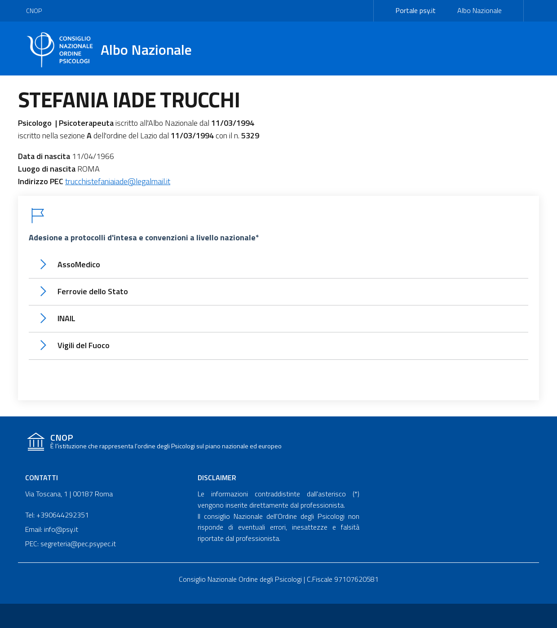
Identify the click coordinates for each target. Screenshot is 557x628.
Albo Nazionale (479, 10)
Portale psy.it (415, 10)
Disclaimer (217, 477)
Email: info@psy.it (51, 529)
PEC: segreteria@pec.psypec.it (70, 543)
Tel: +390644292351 (57, 514)
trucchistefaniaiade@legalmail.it (117, 181)
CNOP (34, 10)
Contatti (41, 477)
